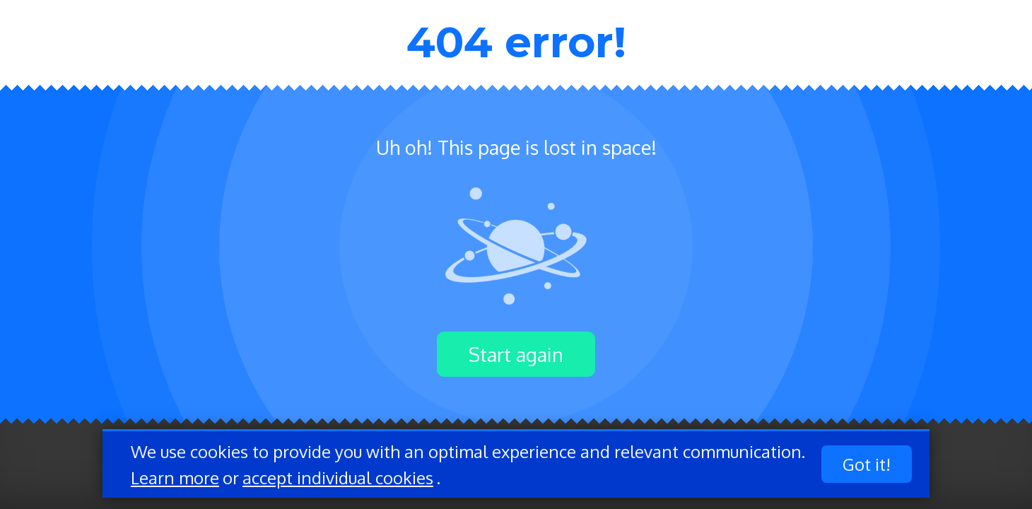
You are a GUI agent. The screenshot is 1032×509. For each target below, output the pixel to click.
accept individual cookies (337, 477)
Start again (516, 354)
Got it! (867, 464)
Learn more (175, 477)
